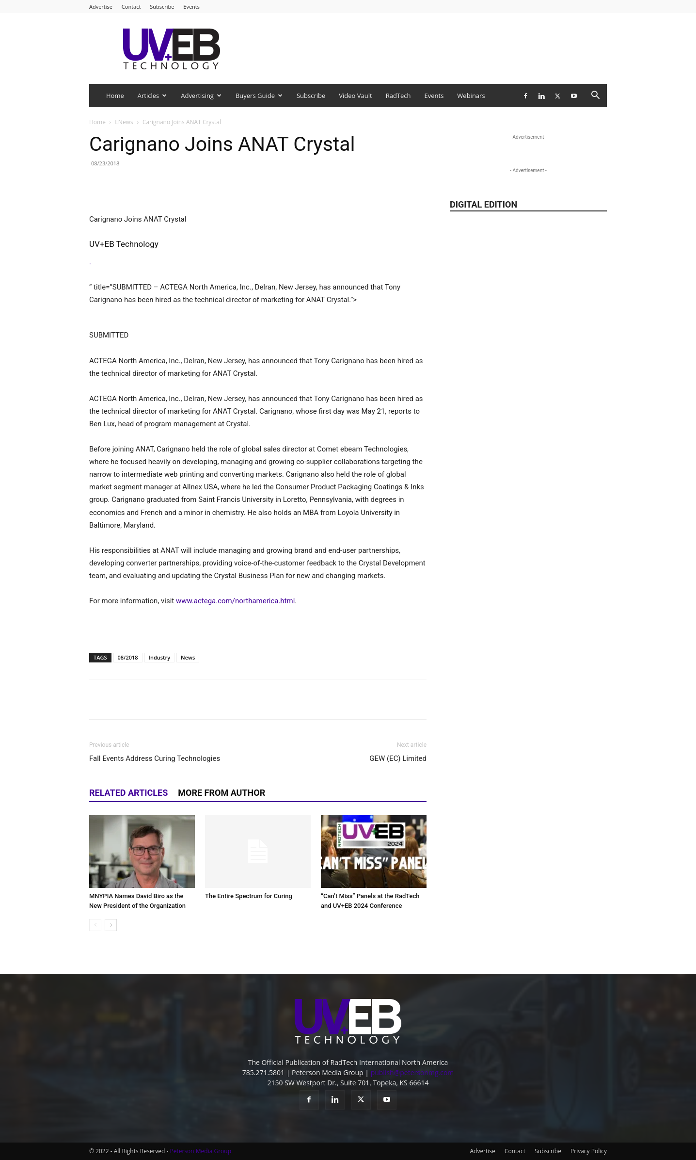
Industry (160, 657)
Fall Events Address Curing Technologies (154, 758)
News (188, 657)
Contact (131, 6)
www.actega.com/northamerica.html (235, 600)
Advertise (100, 6)
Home (115, 95)
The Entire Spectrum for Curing (248, 896)
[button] (595, 96)
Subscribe (162, 6)
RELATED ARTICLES (128, 793)
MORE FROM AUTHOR (221, 793)
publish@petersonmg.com (412, 1072)
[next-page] (111, 925)
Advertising (201, 95)
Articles (152, 95)
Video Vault (355, 95)
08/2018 (128, 657)
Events (191, 6)
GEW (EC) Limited (398, 758)
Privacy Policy (588, 1151)
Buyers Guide (259, 95)
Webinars (471, 95)
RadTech (398, 95)
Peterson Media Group (201, 1151)
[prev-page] (95, 925)
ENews (124, 122)
